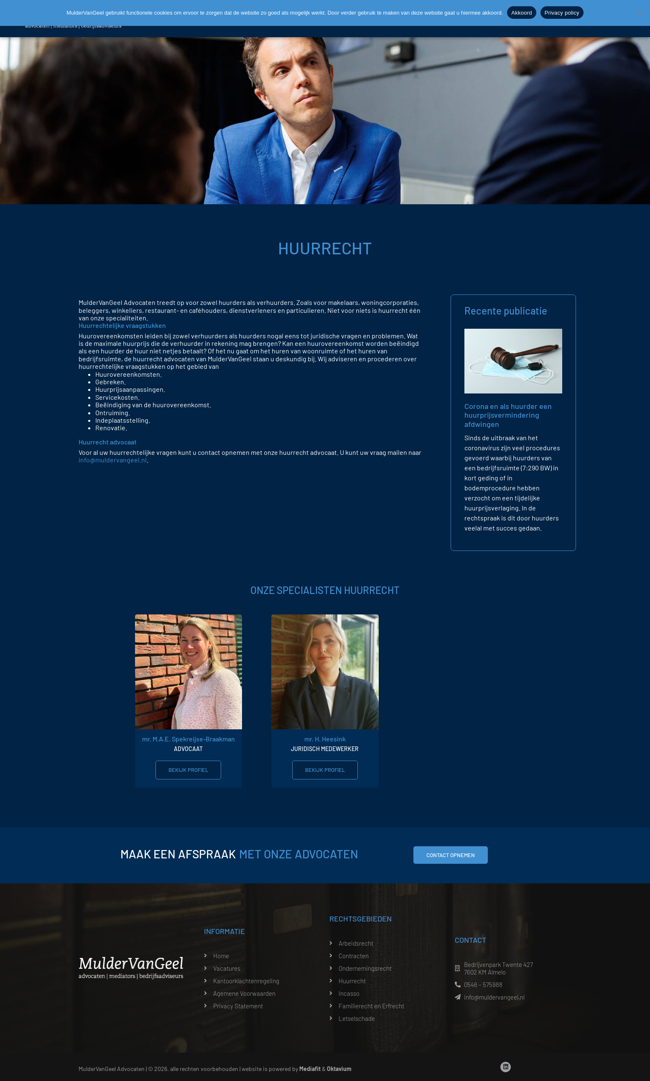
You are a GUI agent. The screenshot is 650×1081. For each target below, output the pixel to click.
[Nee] (639, 13)
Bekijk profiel (188, 769)
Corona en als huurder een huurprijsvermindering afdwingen (508, 415)
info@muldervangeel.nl (113, 460)
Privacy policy (562, 13)
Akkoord (521, 13)
